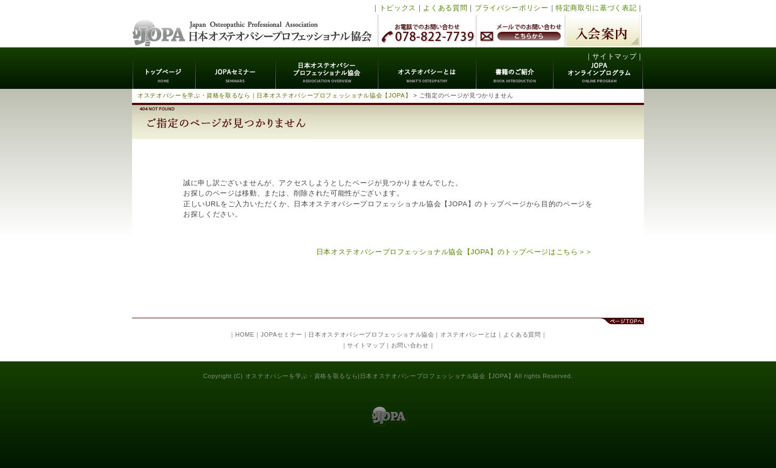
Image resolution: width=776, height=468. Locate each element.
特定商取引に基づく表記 (596, 8)
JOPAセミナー (236, 68)
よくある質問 (445, 8)
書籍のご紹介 (514, 68)
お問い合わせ (410, 345)
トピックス (397, 8)
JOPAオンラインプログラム (598, 68)
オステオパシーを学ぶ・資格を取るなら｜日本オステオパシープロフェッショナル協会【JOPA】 (274, 95)
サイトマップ (614, 56)
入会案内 (603, 31)
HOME (244, 334)
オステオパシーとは (427, 68)
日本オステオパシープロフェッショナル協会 (252, 23)
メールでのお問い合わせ (520, 31)
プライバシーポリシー (512, 8)
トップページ (164, 68)
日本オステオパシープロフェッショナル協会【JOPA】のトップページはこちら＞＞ (454, 252)
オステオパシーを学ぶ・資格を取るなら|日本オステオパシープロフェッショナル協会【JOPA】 (380, 376)
